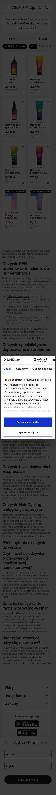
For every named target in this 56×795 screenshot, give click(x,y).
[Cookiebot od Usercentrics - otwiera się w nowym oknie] (35, 360)
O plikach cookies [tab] (42, 368)
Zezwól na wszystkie (28, 422)
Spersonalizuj (28, 432)
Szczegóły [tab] (22, 368)
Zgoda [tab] (7, 368)
